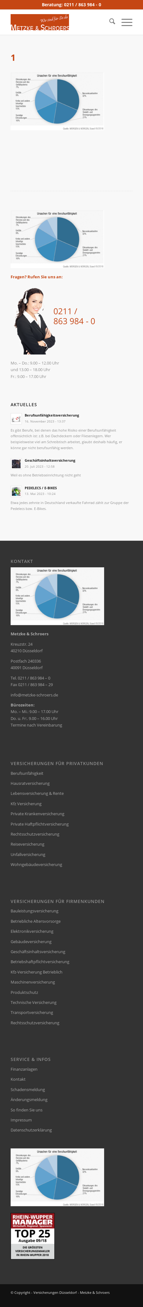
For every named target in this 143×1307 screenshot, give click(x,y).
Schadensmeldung (28, 1089)
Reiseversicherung (27, 844)
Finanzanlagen (24, 1069)
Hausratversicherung (30, 783)
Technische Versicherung (34, 1002)
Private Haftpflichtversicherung (40, 824)
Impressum (21, 1120)
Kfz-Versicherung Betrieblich (36, 972)
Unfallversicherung (28, 854)
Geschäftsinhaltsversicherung (50, 460)
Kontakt (18, 1079)
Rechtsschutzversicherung (35, 834)
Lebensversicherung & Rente (37, 793)
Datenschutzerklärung (31, 1130)
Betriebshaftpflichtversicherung (40, 961)
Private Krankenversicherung (37, 813)
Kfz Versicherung (26, 803)
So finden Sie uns (26, 1110)
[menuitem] (109, 22)
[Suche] (109, 22)
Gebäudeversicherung (31, 941)
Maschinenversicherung (33, 982)
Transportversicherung (32, 1012)
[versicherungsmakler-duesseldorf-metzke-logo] (59, 22)
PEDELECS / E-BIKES (41, 488)
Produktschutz (24, 992)
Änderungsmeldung (29, 1099)
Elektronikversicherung (32, 931)
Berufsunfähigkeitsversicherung (52, 415)
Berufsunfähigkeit (27, 773)
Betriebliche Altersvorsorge (36, 921)
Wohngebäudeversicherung (36, 864)
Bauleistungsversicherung (34, 911)
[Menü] (123, 22)
